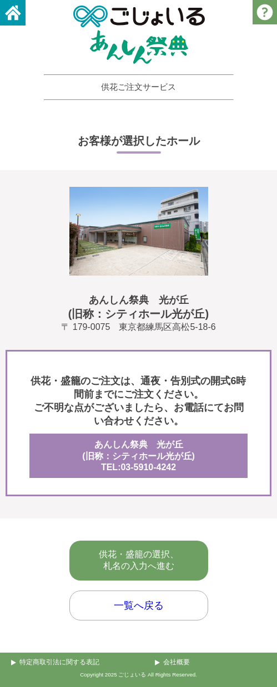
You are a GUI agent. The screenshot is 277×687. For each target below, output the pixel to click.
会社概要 (176, 662)
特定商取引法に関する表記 (59, 662)
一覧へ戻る (139, 605)
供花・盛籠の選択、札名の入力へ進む (139, 560)
